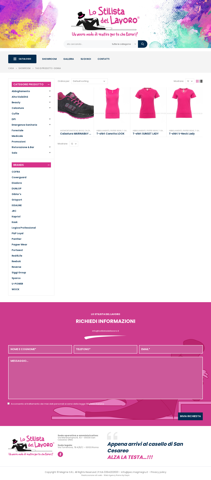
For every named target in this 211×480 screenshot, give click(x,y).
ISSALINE (17, 205)
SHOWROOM (49, 59)
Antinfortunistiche (69, 130)
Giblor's (16, 194)
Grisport (17, 199)
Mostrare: (179, 81)
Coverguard (19, 177)
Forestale (17, 130)
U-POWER (17, 283)
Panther (16, 239)
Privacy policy (158, 472)
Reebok (16, 261)
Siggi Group (19, 272)
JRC (14, 211)
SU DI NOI (86, 59)
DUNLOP (16, 188)
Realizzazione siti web (91, 475)
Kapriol (16, 216)
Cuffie (15, 113)
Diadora (17, 183)
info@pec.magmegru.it (134, 472)
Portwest (17, 250)
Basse (81, 130)
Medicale (17, 136)
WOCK (15, 289)
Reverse (16, 267)
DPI (14, 119)
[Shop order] (90, 81)
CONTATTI (103, 59)
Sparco (16, 278)
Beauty (16, 102)
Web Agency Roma (112, 475)
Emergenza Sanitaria (24, 124)
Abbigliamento (102, 130)
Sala (14, 152)
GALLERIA (68, 59)
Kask (14, 222)
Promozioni (19, 141)
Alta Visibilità (20, 96)
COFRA (16, 171)
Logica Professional (24, 227)
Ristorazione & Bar (23, 147)
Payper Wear (115, 130)
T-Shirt (125, 130)
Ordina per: (64, 81)
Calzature (89, 130)
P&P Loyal (17, 233)
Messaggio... (105, 378)
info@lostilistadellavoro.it (105, 330)
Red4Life (17, 255)
